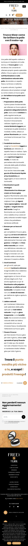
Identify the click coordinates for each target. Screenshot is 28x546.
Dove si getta (14, 477)
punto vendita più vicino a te (14, 364)
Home (2, 28)
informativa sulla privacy (13, 421)
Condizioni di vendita (14, 472)
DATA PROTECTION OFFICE (14, 489)
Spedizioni (14, 470)
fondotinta (15, 146)
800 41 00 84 (19, 498)
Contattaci (14, 465)
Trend (6, 28)
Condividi (19, 383)
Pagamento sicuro (14, 474)
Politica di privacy (14, 484)
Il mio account (14, 467)
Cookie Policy (14, 487)
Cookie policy (16, 543)
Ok (9, 543)
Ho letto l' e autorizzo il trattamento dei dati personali (14, 422)
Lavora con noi (14, 482)
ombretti (7, 268)
